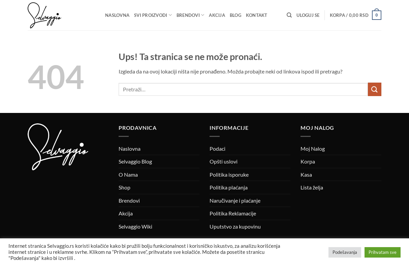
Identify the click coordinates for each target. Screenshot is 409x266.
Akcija (217, 15)
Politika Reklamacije (233, 213)
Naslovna (117, 15)
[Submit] (374, 89)
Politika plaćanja (229, 187)
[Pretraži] (289, 15)
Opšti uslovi (224, 161)
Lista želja (312, 187)
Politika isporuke (229, 174)
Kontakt (257, 15)
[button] (307, 15)
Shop (124, 187)
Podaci (217, 148)
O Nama (128, 174)
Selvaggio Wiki (135, 226)
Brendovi (190, 15)
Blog (235, 15)
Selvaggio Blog (135, 161)
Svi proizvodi (153, 15)
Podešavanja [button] (345, 252)
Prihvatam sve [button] (383, 252)
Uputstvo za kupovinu (235, 226)
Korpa (308, 161)
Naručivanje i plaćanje (235, 200)
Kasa (306, 174)
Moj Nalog (313, 148)
